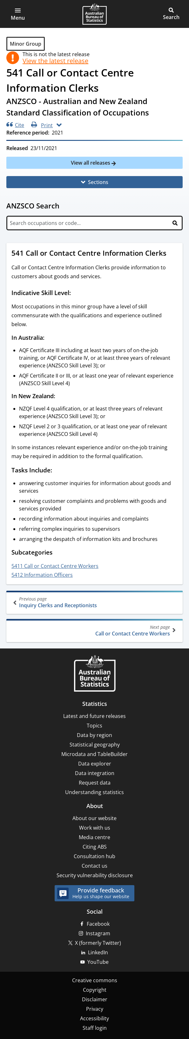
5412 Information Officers (42, 574)
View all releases (91, 162)
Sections (98, 182)
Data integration (94, 773)
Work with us (94, 827)
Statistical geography (95, 744)
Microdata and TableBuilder (94, 754)
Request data (95, 782)
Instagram (98, 933)
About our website (94, 818)
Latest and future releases (94, 716)
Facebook (98, 923)
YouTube (98, 961)
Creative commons (94, 980)
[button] (17, 14)
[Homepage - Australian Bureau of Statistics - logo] (94, 14)
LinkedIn (98, 952)
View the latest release (55, 61)
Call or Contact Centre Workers (93, 630)
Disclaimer (94, 999)
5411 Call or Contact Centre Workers (54, 565)
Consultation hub (94, 856)
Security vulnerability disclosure (95, 875)
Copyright (94, 989)
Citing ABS (95, 846)
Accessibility (94, 1018)
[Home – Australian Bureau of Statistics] (95, 674)
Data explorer (94, 763)
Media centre (94, 837)
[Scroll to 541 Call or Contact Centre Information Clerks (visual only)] (172, 253)
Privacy (94, 1008)
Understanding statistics (94, 792)
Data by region (94, 735)
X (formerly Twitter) (98, 942)
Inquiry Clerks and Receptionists (95, 602)
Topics (94, 725)
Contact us (94, 865)
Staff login (95, 1027)
